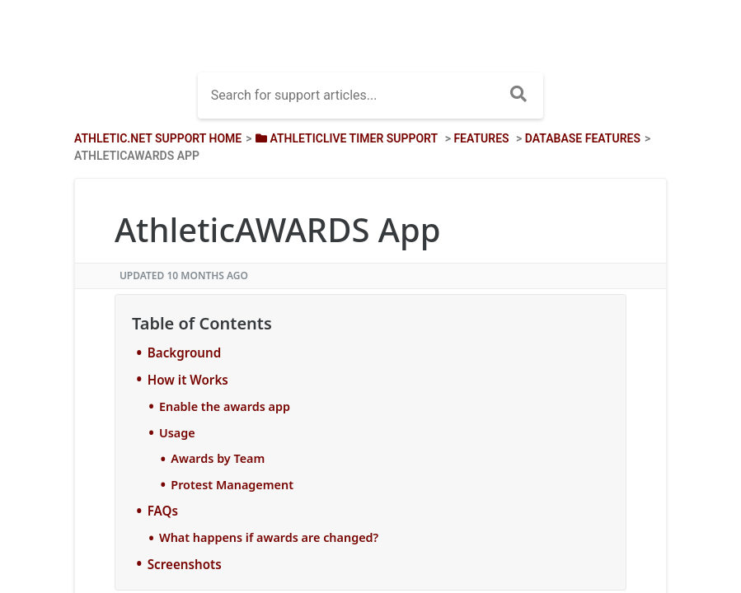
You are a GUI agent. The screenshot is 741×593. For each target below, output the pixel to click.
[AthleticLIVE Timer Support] (345, 138)
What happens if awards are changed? (268, 537)
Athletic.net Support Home (158, 138)
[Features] (481, 138)
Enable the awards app (224, 406)
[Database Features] (582, 138)
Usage (177, 433)
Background (185, 352)
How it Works (188, 379)
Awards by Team (218, 458)
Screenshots (185, 564)
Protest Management (232, 485)
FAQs (163, 510)
